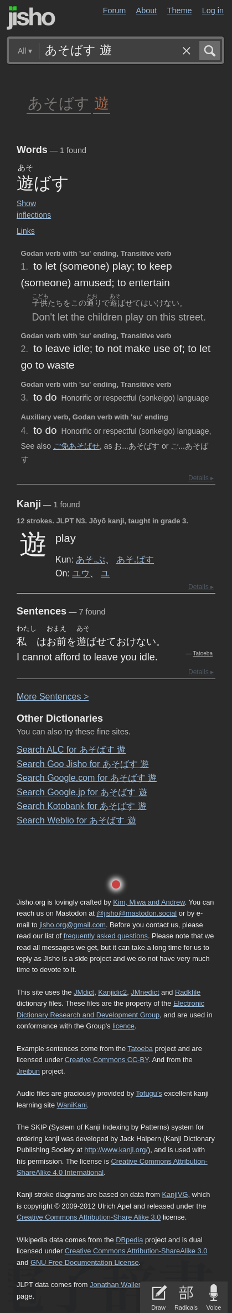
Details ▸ (201, 478)
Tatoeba (203, 653)
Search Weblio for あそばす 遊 (76, 820)
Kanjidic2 (112, 992)
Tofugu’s (149, 1093)
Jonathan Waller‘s (118, 1284)
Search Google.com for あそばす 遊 (87, 777)
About (146, 10)
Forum (114, 10)
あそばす (59, 102)
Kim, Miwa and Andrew (148, 902)
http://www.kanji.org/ (116, 1150)
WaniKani (72, 1105)
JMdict (84, 992)
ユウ (81, 573)
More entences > (53, 696)
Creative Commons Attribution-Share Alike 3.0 (89, 1217)
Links (26, 231)
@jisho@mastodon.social (136, 913)
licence (123, 1026)
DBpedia (129, 1240)
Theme (179, 10)
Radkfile (187, 992)
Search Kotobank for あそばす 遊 (82, 806)
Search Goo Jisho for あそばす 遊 (83, 764)
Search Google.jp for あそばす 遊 (82, 792)
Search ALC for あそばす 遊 (71, 749)
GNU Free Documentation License (84, 1262)
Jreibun (28, 1071)
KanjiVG (175, 1194)
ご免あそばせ (76, 446)
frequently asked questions (106, 936)
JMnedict (145, 992)
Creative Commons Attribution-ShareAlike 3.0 (136, 1251)
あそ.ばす (135, 559)
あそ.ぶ (90, 559)
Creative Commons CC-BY (106, 1059)
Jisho (31, 18)
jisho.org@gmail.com (72, 925)
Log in (213, 10)
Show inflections (34, 209)
